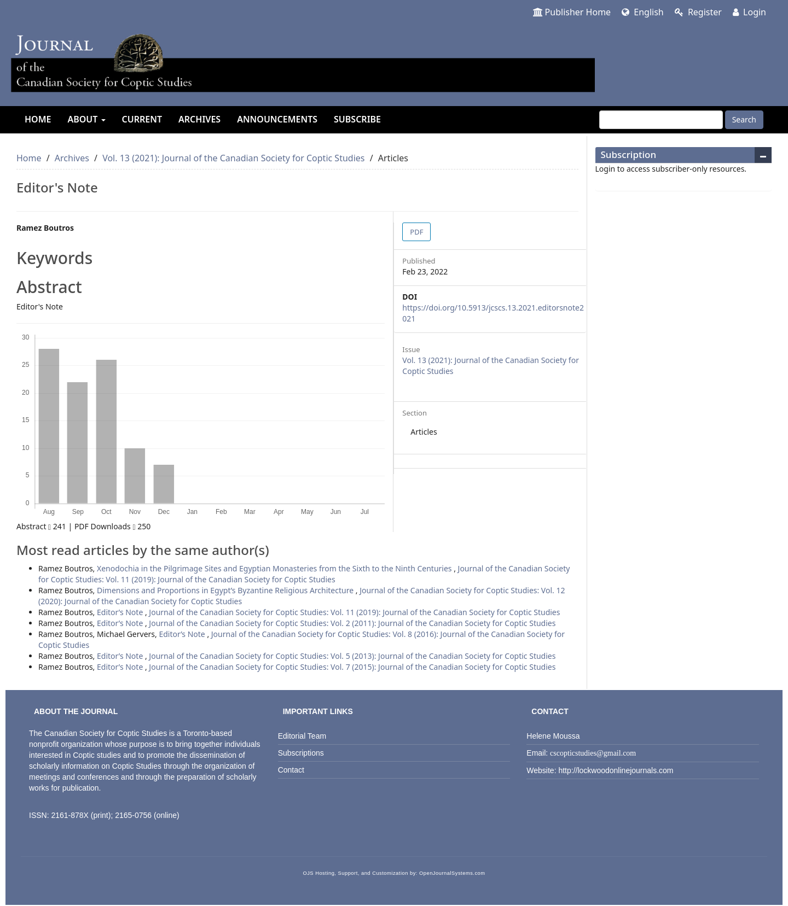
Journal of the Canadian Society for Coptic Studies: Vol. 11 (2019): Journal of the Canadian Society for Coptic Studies (304, 573)
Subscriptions (301, 753)
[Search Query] (661, 119)
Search (744, 119)
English (643, 12)
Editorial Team (302, 736)
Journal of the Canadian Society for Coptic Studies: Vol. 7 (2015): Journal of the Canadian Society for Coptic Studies (352, 667)
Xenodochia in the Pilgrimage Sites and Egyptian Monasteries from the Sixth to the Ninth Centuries (275, 568)
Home (38, 119)
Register (698, 12)
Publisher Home (572, 12)
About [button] (86, 119)
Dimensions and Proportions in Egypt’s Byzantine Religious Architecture (226, 590)
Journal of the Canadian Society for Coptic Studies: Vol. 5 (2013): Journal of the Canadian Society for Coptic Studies (352, 656)
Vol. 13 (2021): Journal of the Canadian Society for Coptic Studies (233, 158)
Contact (291, 769)
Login (749, 12)
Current (142, 119)
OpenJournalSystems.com (452, 873)
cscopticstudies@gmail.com (593, 753)
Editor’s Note (121, 612)
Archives (199, 119)
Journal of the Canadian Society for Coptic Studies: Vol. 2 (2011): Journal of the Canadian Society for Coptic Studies (352, 623)
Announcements (277, 119)
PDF (416, 232)
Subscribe (357, 119)
